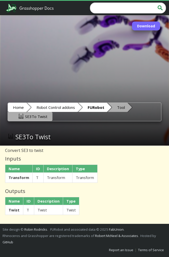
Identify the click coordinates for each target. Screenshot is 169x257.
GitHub (8, 242)
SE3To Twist (32, 116)
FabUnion (116, 229)
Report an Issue (121, 250)
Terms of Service (151, 250)
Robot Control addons (55, 107)
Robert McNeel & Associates (116, 235)
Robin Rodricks (35, 229)
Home (18, 107)
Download (146, 26)
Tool (121, 107)
